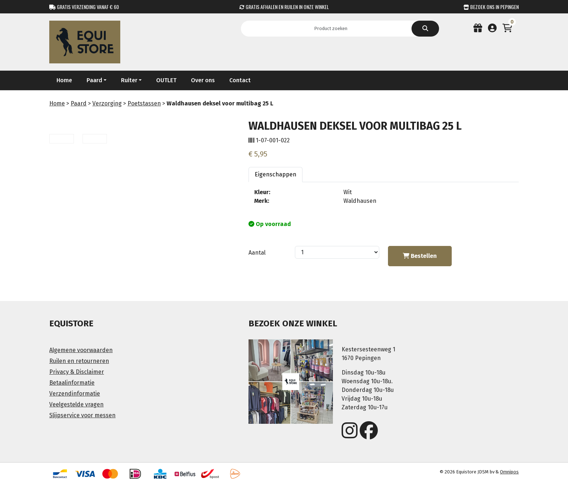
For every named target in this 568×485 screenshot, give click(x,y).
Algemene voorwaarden (81, 350)
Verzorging (107, 103)
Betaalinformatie (72, 382)
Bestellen (420, 255)
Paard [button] (94, 80)
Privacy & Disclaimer (76, 371)
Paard (79, 103)
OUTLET (166, 80)
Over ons (203, 80)
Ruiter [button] (129, 80)
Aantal (257, 252)
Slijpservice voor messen (82, 415)
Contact (240, 80)
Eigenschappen (275, 174)
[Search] (333, 29)
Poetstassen (144, 103)
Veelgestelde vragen (76, 404)
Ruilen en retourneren (79, 361)
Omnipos (509, 471)
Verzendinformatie (74, 393)
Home (64, 80)
